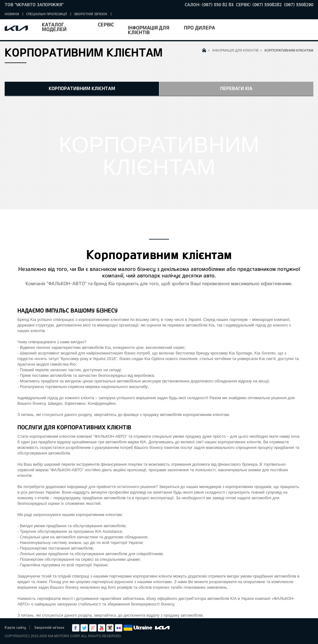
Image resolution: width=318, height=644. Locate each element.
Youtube (101, 628)
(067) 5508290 (298, 4)
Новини (12, 14)
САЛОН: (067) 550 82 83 (209, 4)
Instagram (110, 628)
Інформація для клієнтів (148, 30)
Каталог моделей (54, 26)
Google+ (93, 628)
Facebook (76, 628)
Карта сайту (15, 627)
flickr (118, 628)
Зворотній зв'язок (90, 14)
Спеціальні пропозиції (46, 14)
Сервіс (106, 24)
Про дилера (199, 27)
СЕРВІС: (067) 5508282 (259, 4)
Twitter (84, 628)
